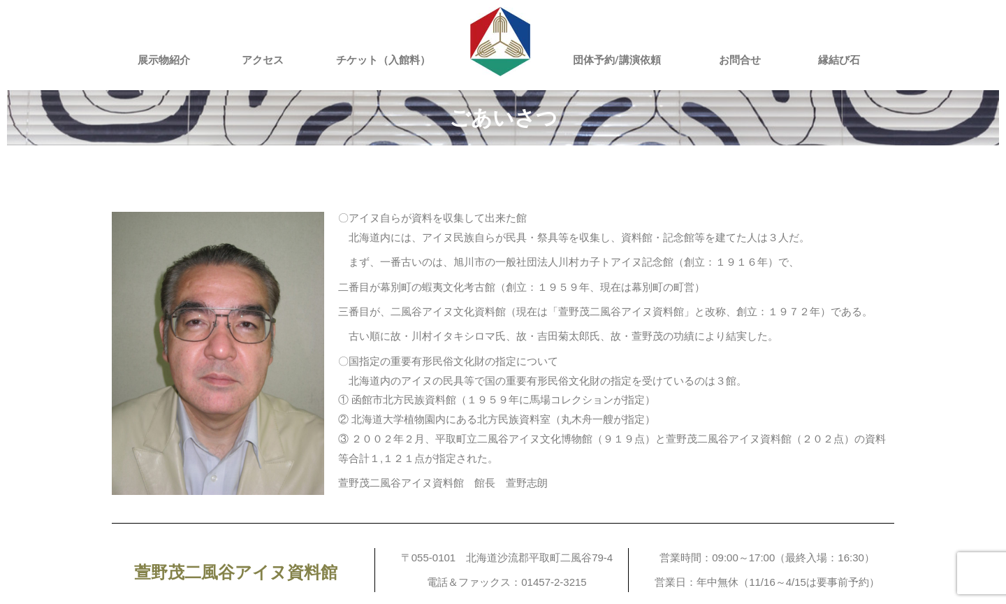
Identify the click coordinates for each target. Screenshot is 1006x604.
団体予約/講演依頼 (617, 60)
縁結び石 (839, 60)
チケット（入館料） (383, 60)
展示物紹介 (164, 60)
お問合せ (740, 60)
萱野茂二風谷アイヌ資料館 (235, 572)
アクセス (263, 60)
